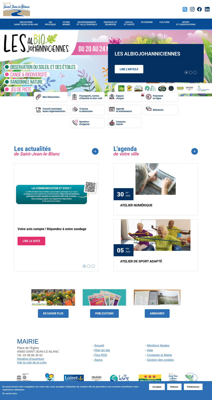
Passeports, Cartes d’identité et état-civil (92, 97)
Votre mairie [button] (66, 23)
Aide (150, 349)
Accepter (156, 387)
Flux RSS (100, 354)
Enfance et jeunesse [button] (110, 23)
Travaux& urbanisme (89, 109)
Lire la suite (31, 240)
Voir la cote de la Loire (32, 361)
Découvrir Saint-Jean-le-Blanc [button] (26, 23)
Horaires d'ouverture (30, 358)
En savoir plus (53, 312)
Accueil (99, 344)
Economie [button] (147, 22)
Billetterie (154, 109)
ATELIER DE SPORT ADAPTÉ (141, 260)
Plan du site (102, 349)
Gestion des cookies (160, 359)
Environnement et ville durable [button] (87, 23)
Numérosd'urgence (88, 122)
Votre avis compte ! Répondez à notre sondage (52, 228)
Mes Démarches (58, 96)
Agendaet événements (124, 109)
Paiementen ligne (154, 97)
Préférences (193, 387)
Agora (98, 359)
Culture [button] (164, 22)
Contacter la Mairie (159, 354)
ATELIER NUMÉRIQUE (136, 204)
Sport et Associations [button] (185, 23)
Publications (104, 312)
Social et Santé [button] (129, 23)
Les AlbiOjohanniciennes (147, 54)
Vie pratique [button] (50, 23)
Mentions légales (158, 344)
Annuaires (157, 312)
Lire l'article (129, 69)
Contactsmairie (121, 122)
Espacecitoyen (120, 97)
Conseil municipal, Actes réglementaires (59, 109)
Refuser (174, 387)
